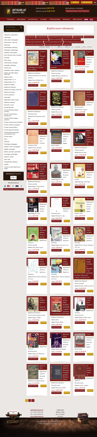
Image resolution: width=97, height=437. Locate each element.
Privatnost (77, 19)
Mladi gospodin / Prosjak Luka (89, 95)
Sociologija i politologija (10, 154)
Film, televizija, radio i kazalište (12, 55)
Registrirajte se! (87, 2)
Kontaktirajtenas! (13, 411)
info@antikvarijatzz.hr (36, 410)
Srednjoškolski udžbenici (11, 162)
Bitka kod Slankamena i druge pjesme (66, 98)
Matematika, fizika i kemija (11, 100)
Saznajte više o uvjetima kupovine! (13, 189)
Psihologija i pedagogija (10, 144)
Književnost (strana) (9, 92)
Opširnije (43, 85)
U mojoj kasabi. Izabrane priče (66, 201)
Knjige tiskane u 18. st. (10, 82)
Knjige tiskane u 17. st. (10, 79)
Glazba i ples (7, 68)
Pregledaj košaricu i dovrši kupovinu (77, 11)
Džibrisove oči (66, 165)
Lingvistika (7, 97)
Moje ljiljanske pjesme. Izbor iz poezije (43, 232)
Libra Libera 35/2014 (89, 230)
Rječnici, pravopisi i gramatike (12, 152)
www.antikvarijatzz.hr (36, 416)
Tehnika (6, 164)
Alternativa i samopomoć (11, 35)
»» (32, 400)
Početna (10, 19)
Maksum (89, 198)
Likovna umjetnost (9, 95)
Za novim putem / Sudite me (89, 370)
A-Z (51, 47)
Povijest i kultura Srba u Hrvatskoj (13, 122)
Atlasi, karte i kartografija (11, 40)
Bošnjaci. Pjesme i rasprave (89, 166)
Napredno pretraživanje (12, 30)
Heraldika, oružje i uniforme (11, 70)
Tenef (88, 334)
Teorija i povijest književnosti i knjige (12, 167)
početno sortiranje (87, 47)
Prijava (75, 2)
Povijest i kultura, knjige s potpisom (11, 119)
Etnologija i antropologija (11, 50)
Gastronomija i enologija (10, 63)
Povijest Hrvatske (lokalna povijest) (11, 110)
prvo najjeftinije (65, 47)
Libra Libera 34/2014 (42, 261)
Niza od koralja (42, 131)
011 (64, 130)
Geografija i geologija (10, 65)
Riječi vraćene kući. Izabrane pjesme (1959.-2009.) (89, 137)
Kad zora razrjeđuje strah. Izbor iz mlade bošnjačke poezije (43, 171)
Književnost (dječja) (9, 84)
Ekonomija (7, 45)
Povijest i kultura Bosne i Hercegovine (10, 114)
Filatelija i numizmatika (10, 52)
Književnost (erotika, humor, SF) (13, 89)
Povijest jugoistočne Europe (11, 130)
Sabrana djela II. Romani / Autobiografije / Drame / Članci (66, 372)
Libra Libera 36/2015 (65, 230)
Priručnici (6, 141)
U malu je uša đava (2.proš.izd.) (89, 302)
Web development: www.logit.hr (48, 423)
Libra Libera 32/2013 (65, 261)
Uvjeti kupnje (54, 19)
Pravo (5, 139)
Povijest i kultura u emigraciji (12, 125)
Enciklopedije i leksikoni (10, 47)
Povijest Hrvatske (9, 107)
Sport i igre (7, 159)
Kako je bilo (42, 367)
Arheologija (7, 37)
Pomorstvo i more (9, 105)
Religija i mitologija (9, 149)
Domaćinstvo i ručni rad (10, 42)
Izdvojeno (21, 19)
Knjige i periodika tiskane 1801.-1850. (11, 73)
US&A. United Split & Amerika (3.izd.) (43, 338)
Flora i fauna (7, 60)
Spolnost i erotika (9, 157)
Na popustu (33, 19)
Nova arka (41, 199)
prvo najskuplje (76, 47)
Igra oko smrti (66, 335)
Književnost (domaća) (10, 87)
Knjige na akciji (8, 77)
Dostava (66, 19)
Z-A (55, 47)
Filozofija (6, 57)
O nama (43, 19)
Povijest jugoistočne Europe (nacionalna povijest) (11, 133)
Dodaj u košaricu (33, 85)
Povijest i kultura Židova (10, 127)
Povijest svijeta (8, 136)
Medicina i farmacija (9, 102)
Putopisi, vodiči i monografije (12, 146)
